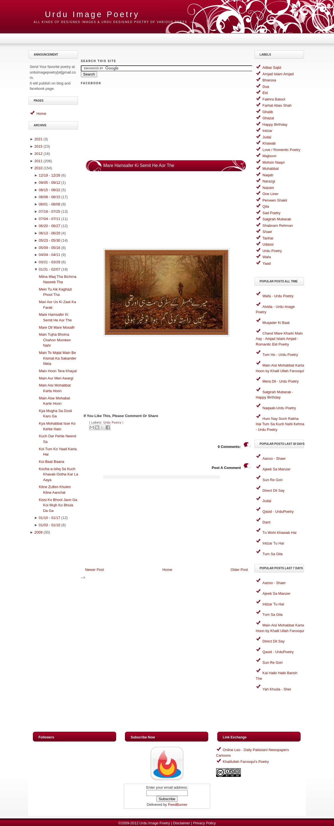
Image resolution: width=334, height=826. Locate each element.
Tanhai (267, 238)
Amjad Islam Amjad (278, 74)
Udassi (268, 244)
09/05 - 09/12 (49, 182)
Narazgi (268, 181)
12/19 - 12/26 (49, 175)
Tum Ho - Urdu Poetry (280, 355)
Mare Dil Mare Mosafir (57, 327)
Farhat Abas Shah (277, 105)
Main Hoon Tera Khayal (58, 371)
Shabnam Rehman (277, 225)
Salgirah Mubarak (276, 219)
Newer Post (94, 570)
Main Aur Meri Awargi (56, 378)
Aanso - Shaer (274, 458)
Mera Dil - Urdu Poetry (280, 381)
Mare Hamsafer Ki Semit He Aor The (138, 165)
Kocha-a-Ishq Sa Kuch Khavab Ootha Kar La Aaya (58, 474)
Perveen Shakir (274, 200)
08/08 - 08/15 (49, 197)
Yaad (266, 263)
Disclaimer (181, 823)
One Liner (270, 194)
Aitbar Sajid (271, 67)
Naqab (267, 175)
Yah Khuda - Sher (276, 689)
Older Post (239, 570)
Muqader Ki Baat (276, 323)
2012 (38, 154)
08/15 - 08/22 (49, 190)
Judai (266, 137)
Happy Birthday (274, 124)
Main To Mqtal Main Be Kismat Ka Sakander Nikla (57, 358)
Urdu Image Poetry (92, 14)
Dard (266, 522)
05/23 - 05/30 (49, 240)
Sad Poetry (271, 213)
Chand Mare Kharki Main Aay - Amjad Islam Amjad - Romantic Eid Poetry (279, 338)
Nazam (268, 188)
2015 (38, 146)
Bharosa (269, 80)
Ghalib (267, 112)
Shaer (267, 232)
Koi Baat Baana (51, 461)
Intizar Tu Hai (273, 543)
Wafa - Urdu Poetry (278, 296)
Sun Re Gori (272, 480)
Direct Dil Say (273, 490)
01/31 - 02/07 (49, 269)
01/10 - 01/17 (49, 518)
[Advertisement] (54, 626)
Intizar (267, 131)
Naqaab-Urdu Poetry (279, 408)
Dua (265, 86)
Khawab (269, 143)
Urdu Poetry (112, 422)
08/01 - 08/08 (49, 204)
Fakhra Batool (273, 99)
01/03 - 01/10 (49, 525)
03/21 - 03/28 (49, 262)
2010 (38, 168)
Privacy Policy (204, 823)
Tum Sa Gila (272, 554)
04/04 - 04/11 (49, 255)
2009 (38, 532)
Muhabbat (270, 168)
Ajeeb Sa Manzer (276, 469)
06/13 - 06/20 (49, 233)
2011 (38, 161)
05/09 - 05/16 (49, 248)
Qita (265, 206)
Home (41, 113)
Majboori (269, 156)
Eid (265, 93)
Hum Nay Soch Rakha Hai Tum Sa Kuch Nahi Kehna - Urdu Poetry (280, 424)
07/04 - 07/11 (49, 219)
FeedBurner (177, 804)
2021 (38, 139)
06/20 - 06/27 (49, 226)
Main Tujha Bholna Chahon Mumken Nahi (55, 339)
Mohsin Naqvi (273, 162)
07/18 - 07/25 (49, 211)
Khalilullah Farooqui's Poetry (246, 761)
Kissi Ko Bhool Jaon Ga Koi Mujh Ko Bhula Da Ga (58, 505)
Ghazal (268, 118)
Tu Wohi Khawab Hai (279, 532)
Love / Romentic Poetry (281, 150)
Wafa (266, 257)
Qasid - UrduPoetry (278, 511)
